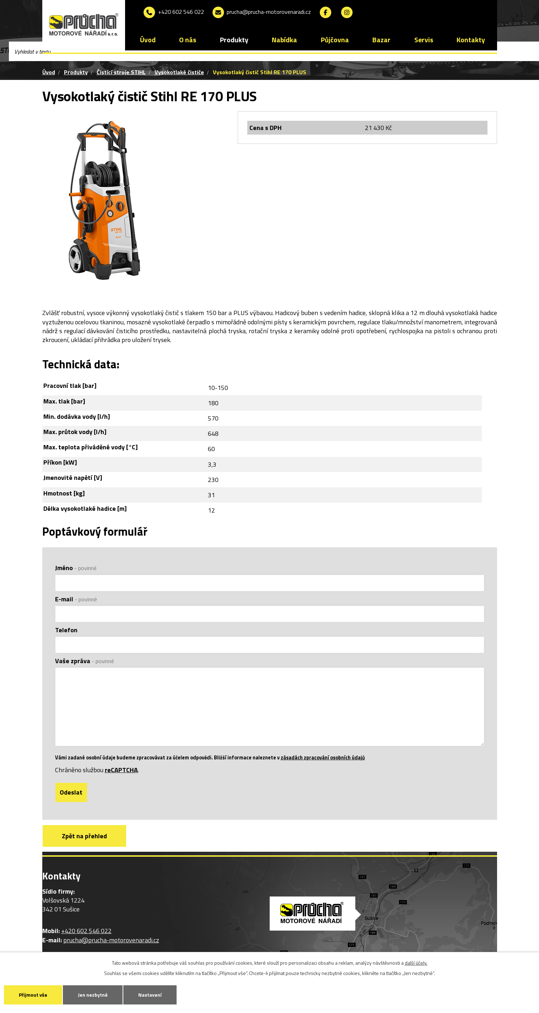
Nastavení (150, 994)
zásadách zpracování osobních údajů (323, 758)
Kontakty (471, 39)
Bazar (381, 39)
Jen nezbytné (93, 994)
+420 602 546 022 (173, 12)
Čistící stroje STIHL (121, 72)
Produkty (234, 39)
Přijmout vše (33, 994)
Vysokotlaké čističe (179, 72)
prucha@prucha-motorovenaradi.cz (261, 12)
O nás (187, 39)
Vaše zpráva (84, 661)
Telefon (66, 630)
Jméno (76, 568)
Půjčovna (335, 39)
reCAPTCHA (121, 770)
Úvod (148, 39)
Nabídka (284, 39)
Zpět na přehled (84, 836)
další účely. (416, 962)
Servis (423, 39)
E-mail (76, 599)
